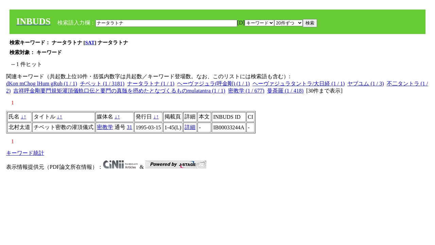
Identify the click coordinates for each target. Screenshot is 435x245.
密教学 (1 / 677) (246, 91)
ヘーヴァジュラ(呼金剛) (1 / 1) (213, 83)
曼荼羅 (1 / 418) (285, 91)
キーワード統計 (25, 153)
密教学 (105, 127)
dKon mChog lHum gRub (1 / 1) (41, 83)
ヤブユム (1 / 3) (365, 83)
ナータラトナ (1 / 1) (150, 83)
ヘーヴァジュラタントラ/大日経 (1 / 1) (299, 83)
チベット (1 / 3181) (102, 83)
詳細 (190, 127)
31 (129, 127)
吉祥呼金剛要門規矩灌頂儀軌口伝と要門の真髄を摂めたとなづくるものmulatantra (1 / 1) (119, 91)
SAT (90, 42)
